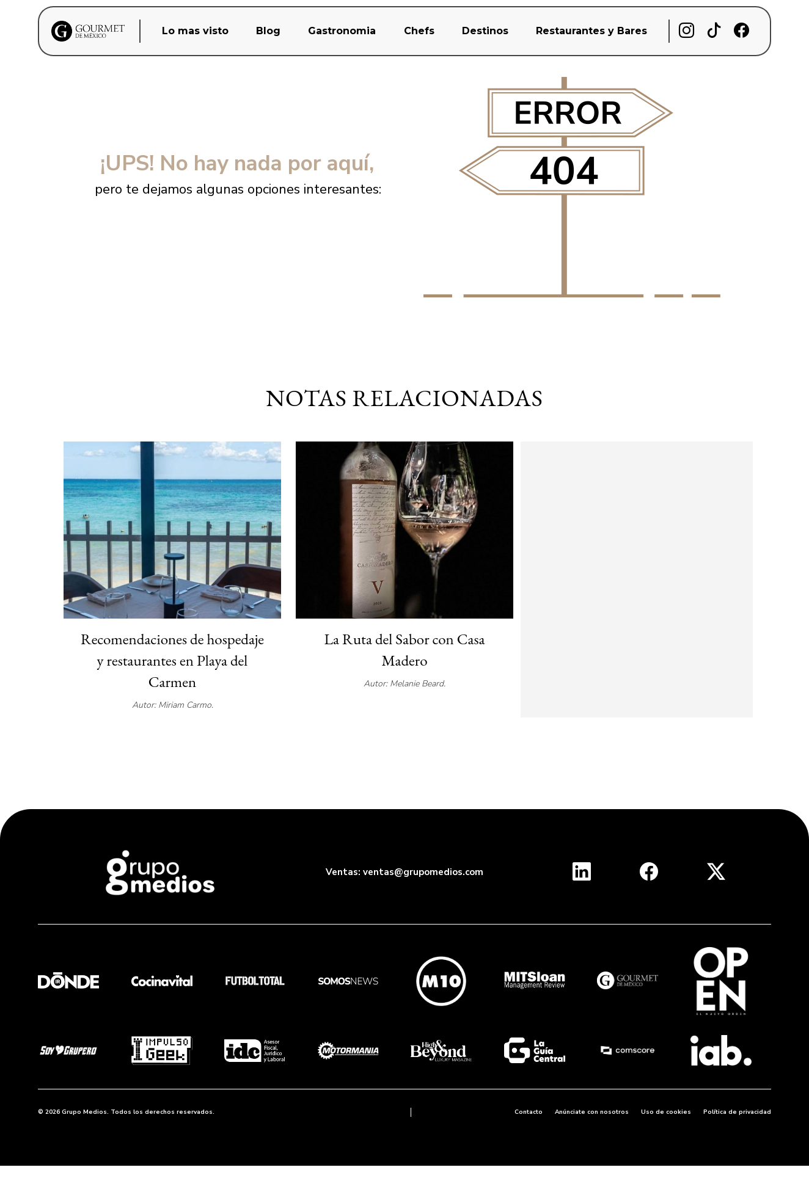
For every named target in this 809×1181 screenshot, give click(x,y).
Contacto (528, 1112)
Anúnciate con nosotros (592, 1112)
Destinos (485, 31)
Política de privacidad (737, 1112)
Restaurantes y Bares (591, 31)
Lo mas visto (195, 31)
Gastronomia (342, 31)
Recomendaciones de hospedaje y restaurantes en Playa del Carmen (172, 660)
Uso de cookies (666, 1112)
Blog (268, 31)
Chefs (419, 31)
